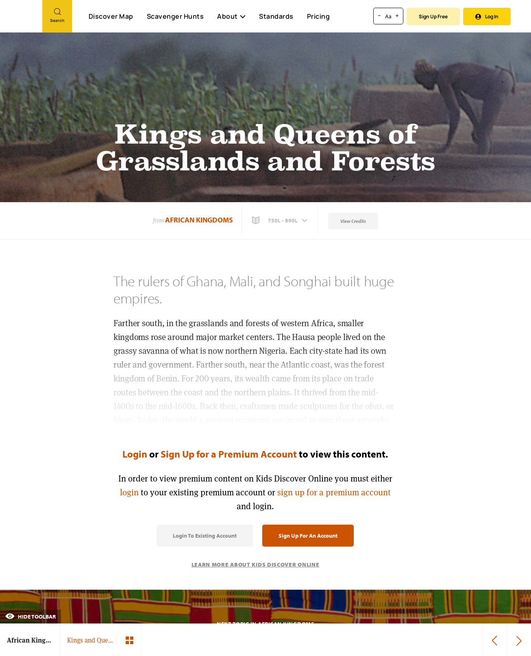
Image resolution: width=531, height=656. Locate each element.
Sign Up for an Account (308, 535)
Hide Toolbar (30, 616)
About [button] (231, 16)
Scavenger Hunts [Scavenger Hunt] (175, 17)
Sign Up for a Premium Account (229, 454)
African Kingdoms (199, 219)
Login (134, 454)
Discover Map (111, 16)
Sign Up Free (433, 16)
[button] (280, 220)
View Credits (353, 221)
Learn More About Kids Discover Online (256, 564)
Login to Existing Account (205, 535)
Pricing (318, 16)
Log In (486, 16)
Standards (276, 16)
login (129, 492)
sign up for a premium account (334, 492)
